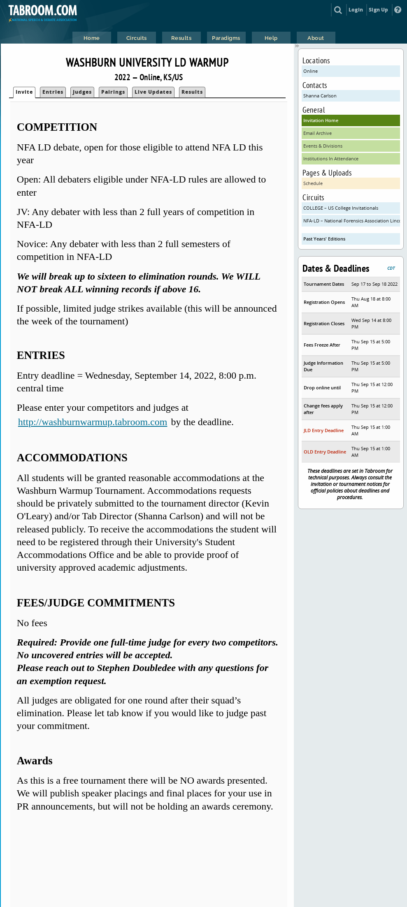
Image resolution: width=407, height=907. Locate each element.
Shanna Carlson (320, 96)
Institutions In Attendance (330, 158)
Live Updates (153, 91)
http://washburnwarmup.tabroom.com (92, 421)
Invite (24, 91)
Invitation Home (320, 120)
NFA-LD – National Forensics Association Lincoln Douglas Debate (351, 220)
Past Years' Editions (324, 239)
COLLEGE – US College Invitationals (340, 208)
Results (192, 91)
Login (356, 9)
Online (310, 71)
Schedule (313, 183)
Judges (82, 91)
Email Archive (317, 133)
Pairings (113, 91)
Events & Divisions (322, 146)
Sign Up (378, 9)
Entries (52, 91)
